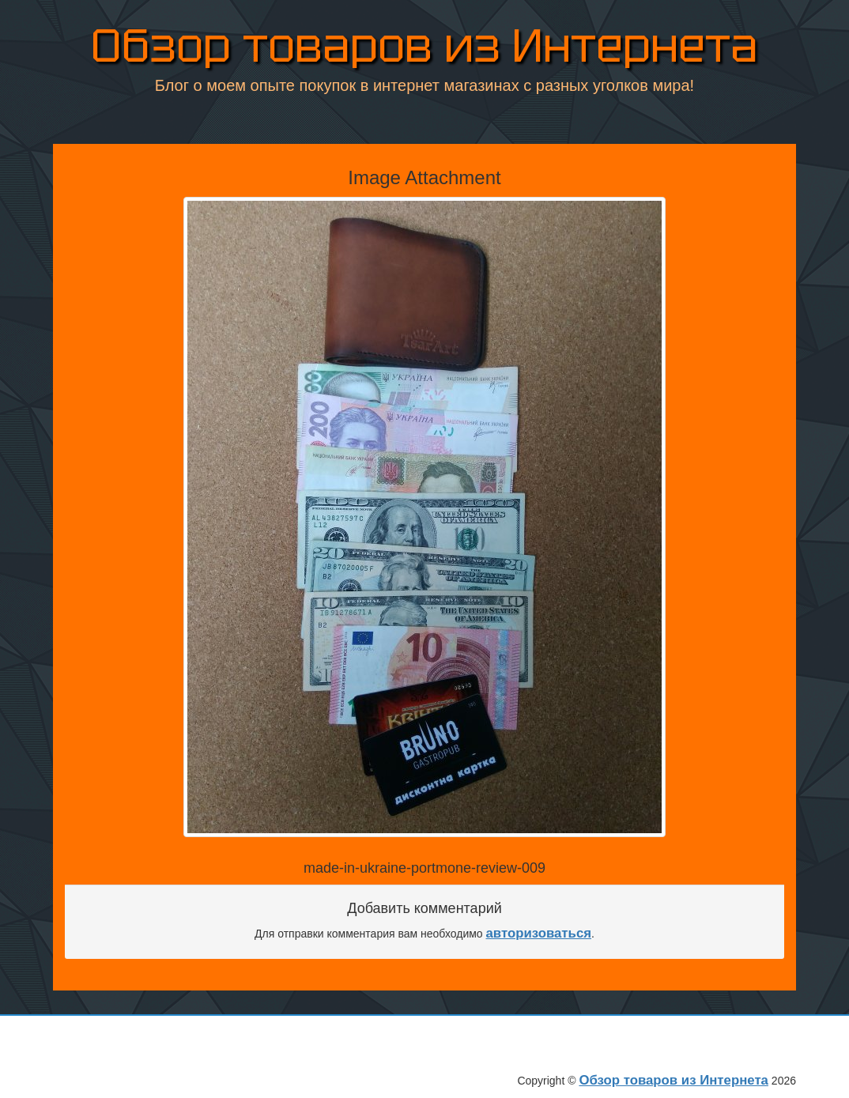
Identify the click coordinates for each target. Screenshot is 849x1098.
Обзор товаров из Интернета (424, 47)
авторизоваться (539, 933)
